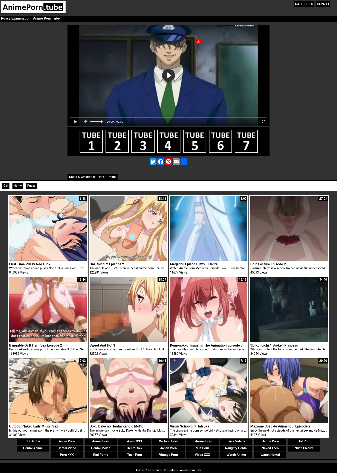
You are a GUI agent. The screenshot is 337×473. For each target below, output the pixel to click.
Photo (112, 176)
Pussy (31, 185)
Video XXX (202, 455)
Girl (5, 185)
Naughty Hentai (236, 448)
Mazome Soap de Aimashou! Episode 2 (280, 426)
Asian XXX (134, 441)
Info (101, 176)
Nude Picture (304, 448)
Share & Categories (82, 176)
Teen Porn (134, 455)
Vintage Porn (168, 455)
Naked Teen (270, 448)
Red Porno (100, 455)
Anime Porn (100, 441)
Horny (18, 185)
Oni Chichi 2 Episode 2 (107, 264)
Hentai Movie (100, 448)
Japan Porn (168, 448)
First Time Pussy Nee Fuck (29, 264)
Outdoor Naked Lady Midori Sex (33, 426)
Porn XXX (67, 455)
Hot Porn (304, 441)
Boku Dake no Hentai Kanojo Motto (116, 426)
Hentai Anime (33, 448)
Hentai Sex (134, 448)
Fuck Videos (236, 441)
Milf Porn (202, 448)
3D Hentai (33, 441)
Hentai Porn (270, 441)
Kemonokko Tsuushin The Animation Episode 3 (206, 345)
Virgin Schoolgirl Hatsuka (189, 426)
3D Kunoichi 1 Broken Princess (274, 345)
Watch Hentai (270, 455)
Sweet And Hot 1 (102, 345)
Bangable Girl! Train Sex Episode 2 (35, 345)
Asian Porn (67, 441)
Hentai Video (66, 448)
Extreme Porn (202, 441)
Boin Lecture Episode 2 (268, 264)
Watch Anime (236, 455)
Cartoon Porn (168, 441)
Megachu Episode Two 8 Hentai (194, 264)
